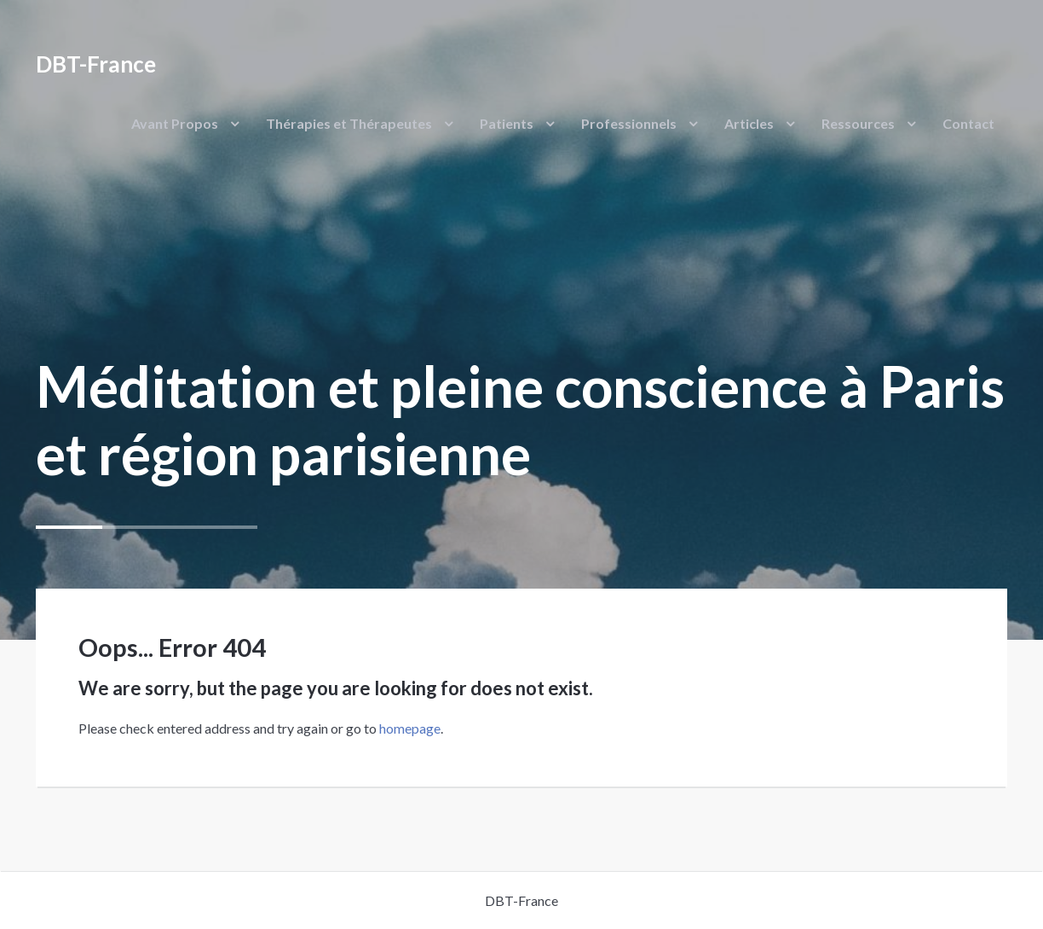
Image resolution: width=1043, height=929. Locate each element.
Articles (749, 123)
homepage (410, 728)
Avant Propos (174, 123)
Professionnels (629, 123)
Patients (506, 123)
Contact (968, 123)
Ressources (858, 123)
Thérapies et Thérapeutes (349, 123)
